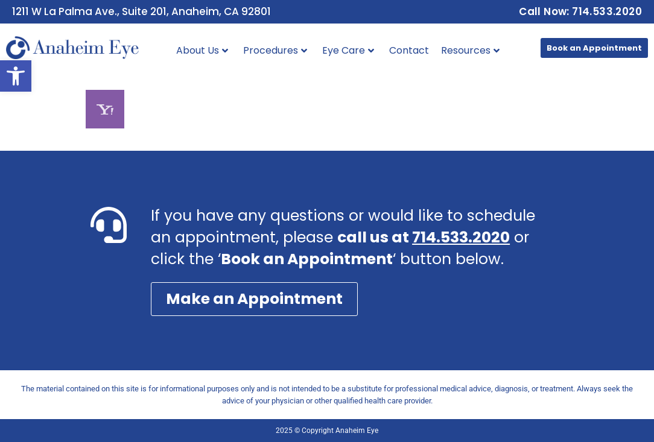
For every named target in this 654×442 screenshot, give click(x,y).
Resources (470, 50)
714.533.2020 (461, 237)
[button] (15, 76)
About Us (202, 50)
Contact (409, 50)
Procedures (275, 50)
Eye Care (348, 50)
